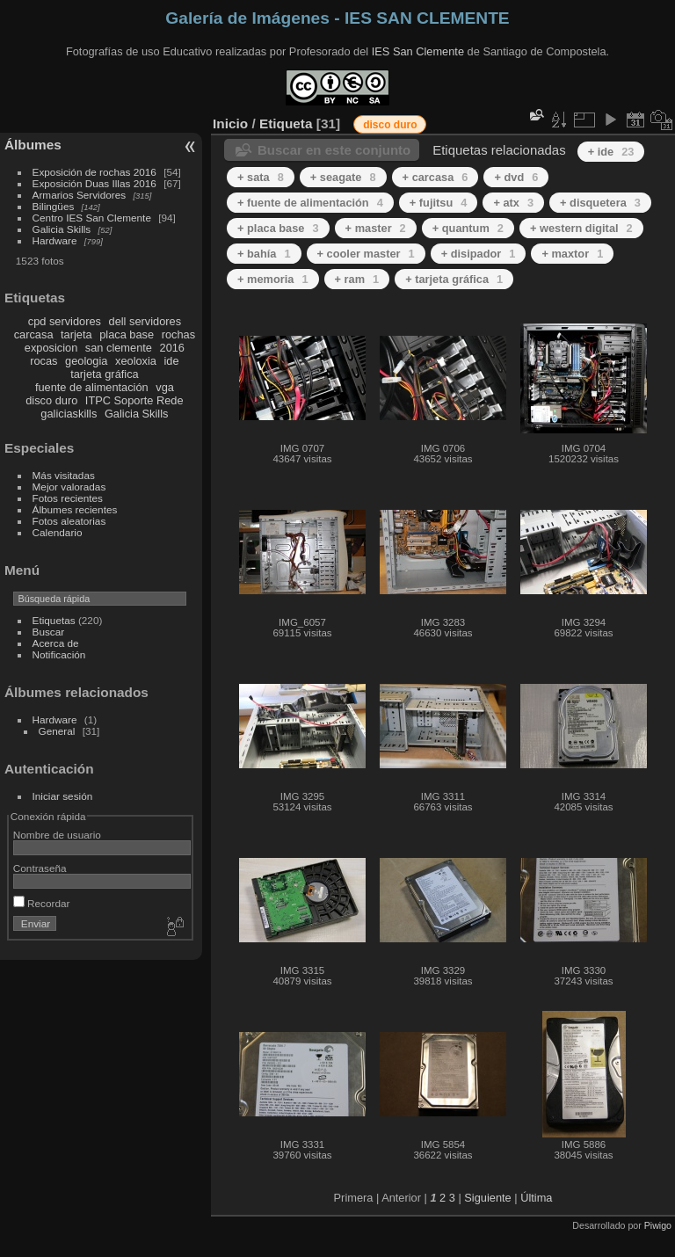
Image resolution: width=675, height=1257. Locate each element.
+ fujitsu (439, 202)
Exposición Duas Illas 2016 (94, 183)
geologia (86, 360)
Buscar (49, 631)
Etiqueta (286, 123)
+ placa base (278, 228)
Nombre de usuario (57, 834)
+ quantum (468, 228)
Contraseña (40, 868)
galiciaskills (68, 413)
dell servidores (145, 321)
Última (536, 1197)
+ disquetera (600, 202)
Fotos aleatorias (69, 521)
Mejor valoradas (69, 486)
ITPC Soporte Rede (134, 400)
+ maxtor (572, 253)
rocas (43, 360)
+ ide (611, 151)
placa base (126, 334)
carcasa (34, 334)
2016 (172, 347)
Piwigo (657, 1225)
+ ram (357, 279)
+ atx (513, 202)
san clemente (118, 347)
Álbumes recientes (75, 509)
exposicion (51, 347)
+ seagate (343, 177)
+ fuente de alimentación (310, 202)
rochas (178, 334)
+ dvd (516, 177)
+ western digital (581, 228)
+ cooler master (366, 253)
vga (165, 387)
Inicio (230, 123)
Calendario (58, 532)
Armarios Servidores (80, 194)
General (57, 731)
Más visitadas (64, 475)
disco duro (51, 400)
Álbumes (33, 144)
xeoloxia (135, 360)
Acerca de (56, 643)
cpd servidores (64, 321)
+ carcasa (435, 177)
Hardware (55, 240)
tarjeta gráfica (104, 374)
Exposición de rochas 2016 (94, 172)
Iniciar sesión (63, 796)
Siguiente (487, 1197)
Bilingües (54, 206)
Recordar (41, 903)
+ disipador (478, 253)
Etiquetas (54, 620)
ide (171, 360)
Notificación (59, 654)
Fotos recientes (68, 498)
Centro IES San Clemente (92, 217)
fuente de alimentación (92, 387)
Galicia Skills (62, 229)
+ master (375, 228)
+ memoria (272, 279)
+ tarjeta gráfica (454, 279)
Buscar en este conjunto (334, 149)
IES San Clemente (418, 51)
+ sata (260, 177)
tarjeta (76, 334)
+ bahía (264, 253)
